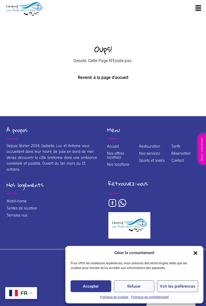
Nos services (149, 153)
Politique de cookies (114, 297)
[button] (195, 252)
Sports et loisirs (152, 160)
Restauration (149, 146)
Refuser (134, 286)
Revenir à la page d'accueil (103, 77)
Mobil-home (17, 201)
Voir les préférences (177, 286)
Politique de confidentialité (150, 297)
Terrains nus (17, 215)
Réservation (181, 153)
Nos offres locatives (115, 155)
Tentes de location (22, 208)
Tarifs (175, 146)
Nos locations (118, 164)
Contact (177, 160)
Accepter (91, 286)
